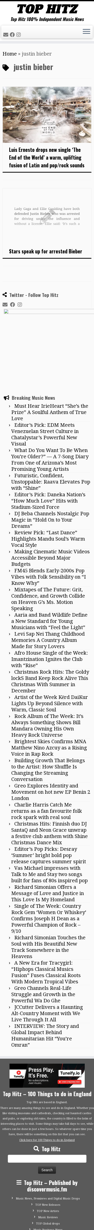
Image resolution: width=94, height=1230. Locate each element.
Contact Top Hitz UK (48, 1188)
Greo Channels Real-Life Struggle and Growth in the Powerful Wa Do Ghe (43, 940)
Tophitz (41, 1218)
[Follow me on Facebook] (13, 35)
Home (10, 54)
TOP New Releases (47, 1150)
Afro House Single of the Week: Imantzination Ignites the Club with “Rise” (49, 605)
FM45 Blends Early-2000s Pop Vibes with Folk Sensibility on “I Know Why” (48, 523)
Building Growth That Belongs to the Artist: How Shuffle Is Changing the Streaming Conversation (48, 715)
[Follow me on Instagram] (19, 35)
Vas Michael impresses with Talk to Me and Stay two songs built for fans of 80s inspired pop (49, 820)
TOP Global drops (48, 1169)
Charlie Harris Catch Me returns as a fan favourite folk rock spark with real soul (46, 757)
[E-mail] (6, 35)
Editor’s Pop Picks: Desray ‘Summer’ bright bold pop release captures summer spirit (48, 801)
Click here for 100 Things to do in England (47, 1086)
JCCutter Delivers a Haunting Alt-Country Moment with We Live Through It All (47, 959)
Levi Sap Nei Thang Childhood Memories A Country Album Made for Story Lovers (48, 586)
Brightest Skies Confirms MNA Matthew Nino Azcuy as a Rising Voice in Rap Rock (49, 693)
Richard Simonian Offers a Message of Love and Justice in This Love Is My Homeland (47, 839)
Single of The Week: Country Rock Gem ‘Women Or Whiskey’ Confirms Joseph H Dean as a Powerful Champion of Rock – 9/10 (48, 864)
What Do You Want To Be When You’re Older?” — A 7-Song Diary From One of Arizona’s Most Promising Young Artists (49, 405)
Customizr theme (59, 1223)
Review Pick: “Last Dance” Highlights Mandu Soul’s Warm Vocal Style (48, 485)
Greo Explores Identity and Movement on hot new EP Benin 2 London (50, 738)
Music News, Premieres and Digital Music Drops (48, 1144)
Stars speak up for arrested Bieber (45, 251)
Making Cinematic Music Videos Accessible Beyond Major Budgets (50, 504)
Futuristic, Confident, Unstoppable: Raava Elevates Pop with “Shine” (50, 428)
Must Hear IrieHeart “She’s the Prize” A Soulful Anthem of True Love (49, 358)
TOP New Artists (48, 1157)
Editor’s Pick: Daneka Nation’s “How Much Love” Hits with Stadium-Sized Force (48, 447)
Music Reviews (48, 1163)
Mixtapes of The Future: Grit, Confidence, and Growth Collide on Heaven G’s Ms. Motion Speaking (48, 545)
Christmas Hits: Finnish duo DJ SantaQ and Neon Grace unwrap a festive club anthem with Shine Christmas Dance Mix (49, 779)
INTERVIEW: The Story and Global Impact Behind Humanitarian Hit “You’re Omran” (45, 981)
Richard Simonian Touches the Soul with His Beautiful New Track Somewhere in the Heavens (48, 893)
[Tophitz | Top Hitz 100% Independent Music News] (47, 9)
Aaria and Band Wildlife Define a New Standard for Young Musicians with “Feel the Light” (49, 567)
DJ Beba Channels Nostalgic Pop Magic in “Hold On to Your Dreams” (50, 466)
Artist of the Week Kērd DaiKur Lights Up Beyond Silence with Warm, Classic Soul (49, 649)
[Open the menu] (86, 32)
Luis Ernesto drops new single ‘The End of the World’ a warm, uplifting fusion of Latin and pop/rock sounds (46, 157)
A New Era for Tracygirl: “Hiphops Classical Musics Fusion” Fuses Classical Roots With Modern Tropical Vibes (46, 918)
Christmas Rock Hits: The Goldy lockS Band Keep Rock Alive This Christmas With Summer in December (50, 627)
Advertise (48, 1194)
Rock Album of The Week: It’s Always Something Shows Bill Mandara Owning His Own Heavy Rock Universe (47, 671)
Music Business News (48, 1175)
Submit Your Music (47, 1182)
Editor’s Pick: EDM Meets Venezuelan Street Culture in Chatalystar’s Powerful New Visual (45, 380)
